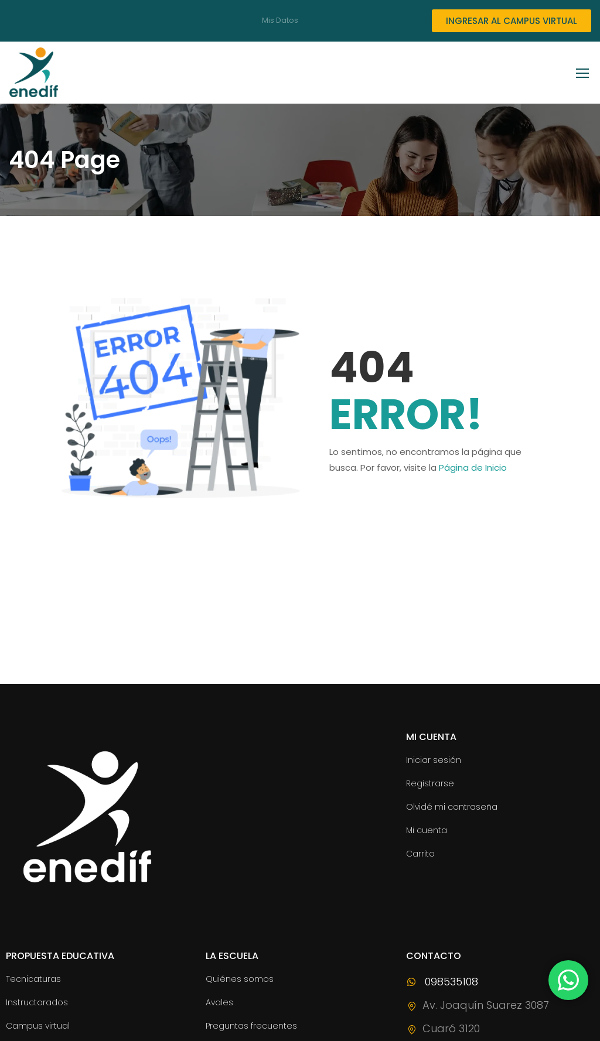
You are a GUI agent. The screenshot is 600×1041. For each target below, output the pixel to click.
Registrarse (430, 783)
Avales (219, 1002)
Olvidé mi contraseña (451, 807)
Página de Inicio (473, 467)
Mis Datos (280, 20)
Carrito (420, 853)
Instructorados (37, 1002)
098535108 (442, 981)
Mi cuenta (426, 830)
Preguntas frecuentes (251, 1026)
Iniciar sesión (433, 760)
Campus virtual (38, 1026)
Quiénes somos (240, 979)
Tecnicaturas (33, 979)
